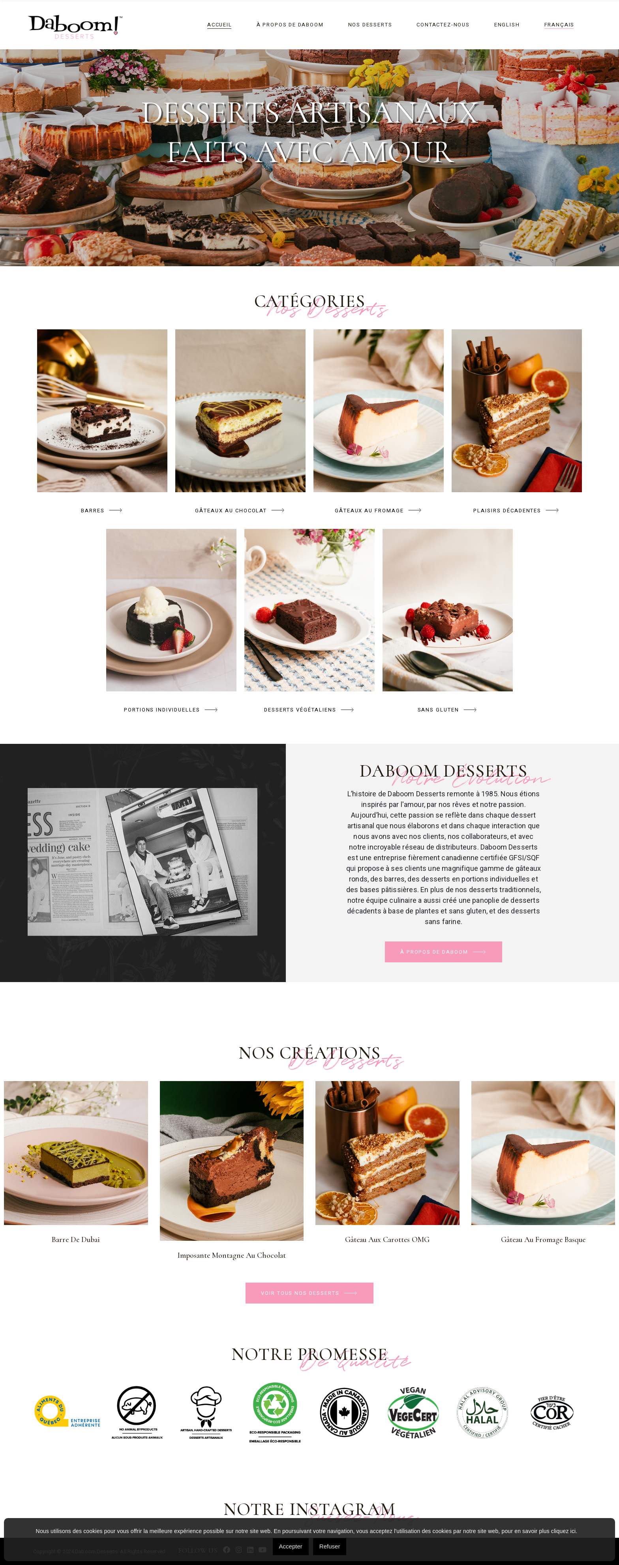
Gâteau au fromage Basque (543, 1239)
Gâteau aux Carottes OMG (387, 1239)
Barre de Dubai (76, 1239)
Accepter (290, 1546)
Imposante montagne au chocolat (231, 1255)
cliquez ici (563, 1531)
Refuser (329, 1546)
